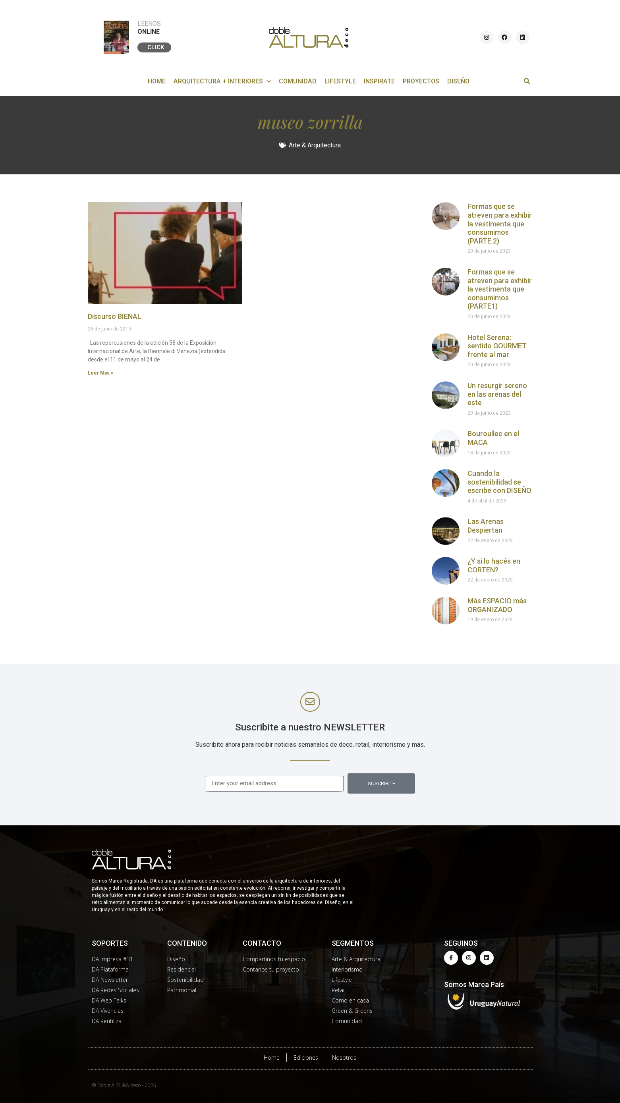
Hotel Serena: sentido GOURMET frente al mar (497, 346)
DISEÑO (458, 81)
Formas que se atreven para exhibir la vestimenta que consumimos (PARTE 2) (499, 223)
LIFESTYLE (340, 81)
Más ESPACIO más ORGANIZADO (497, 605)
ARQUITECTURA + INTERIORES (222, 81)
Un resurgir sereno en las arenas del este (497, 394)
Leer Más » (100, 373)
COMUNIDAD (298, 81)
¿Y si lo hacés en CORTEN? (493, 565)
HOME (157, 81)
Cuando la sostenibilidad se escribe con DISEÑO (499, 482)
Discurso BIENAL (114, 316)
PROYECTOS (421, 81)
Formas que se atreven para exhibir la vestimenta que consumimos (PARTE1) (499, 289)
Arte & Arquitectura (315, 145)
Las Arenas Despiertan (485, 525)
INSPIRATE (379, 81)
